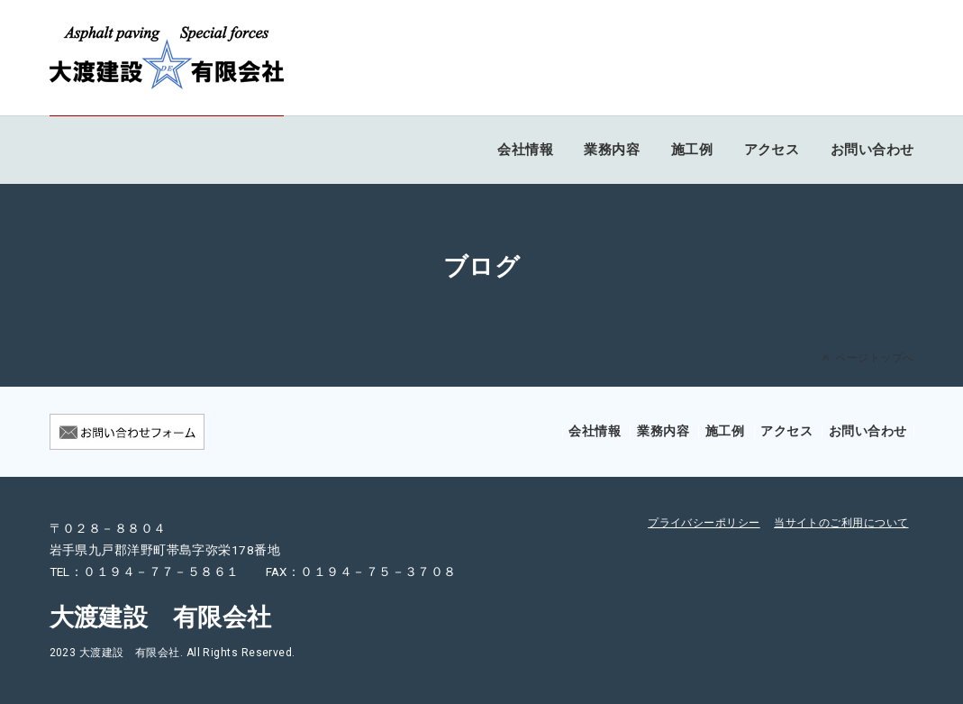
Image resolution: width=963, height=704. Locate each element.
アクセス (772, 150)
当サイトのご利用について (841, 523)
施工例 (692, 150)
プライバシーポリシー (704, 523)
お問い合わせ (872, 150)
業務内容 (612, 150)
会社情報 (525, 150)
